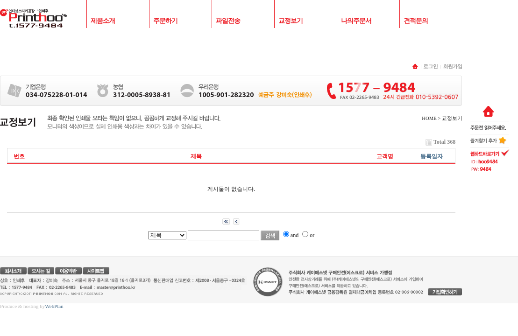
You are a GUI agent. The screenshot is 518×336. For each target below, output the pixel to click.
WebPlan (54, 306)
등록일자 (431, 156)
